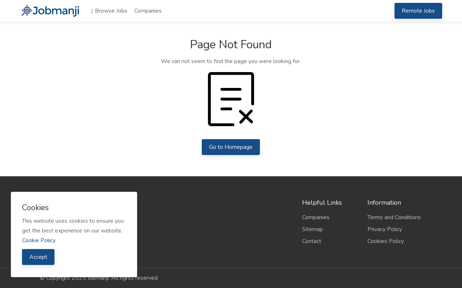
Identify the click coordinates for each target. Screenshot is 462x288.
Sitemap (312, 229)
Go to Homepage (231, 147)
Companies (148, 11)
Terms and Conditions (394, 217)
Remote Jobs (418, 11)
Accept (38, 257)
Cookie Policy (39, 240)
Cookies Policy (385, 241)
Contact (311, 241)
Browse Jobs (109, 11)
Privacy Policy (384, 229)
